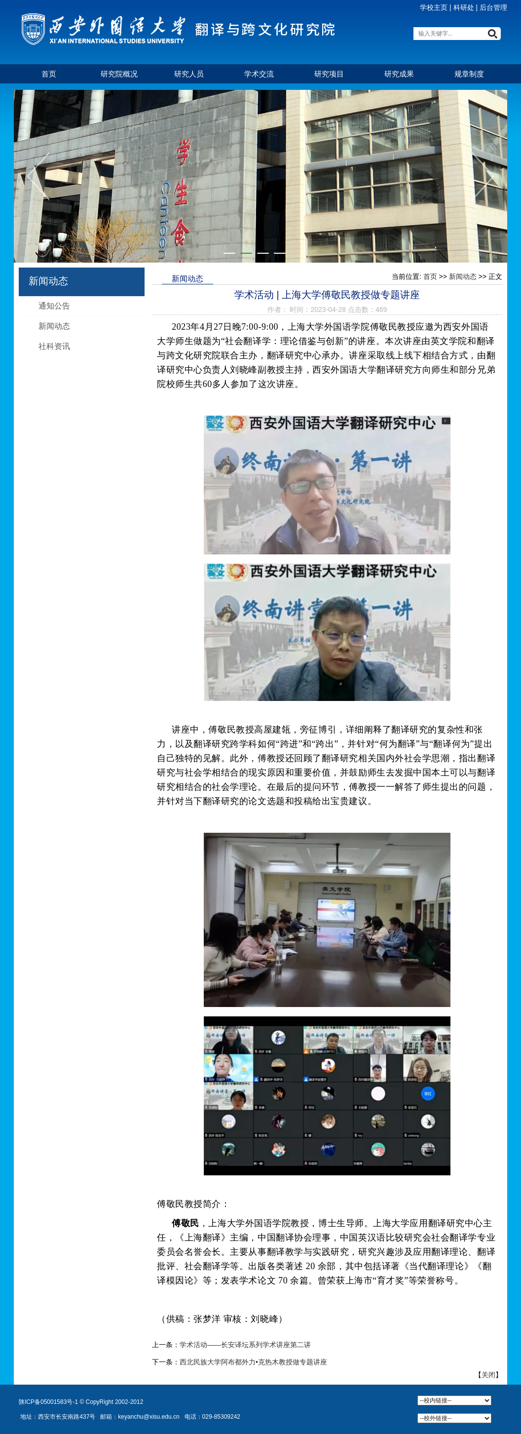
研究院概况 (119, 74)
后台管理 (493, 7)
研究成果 (399, 74)
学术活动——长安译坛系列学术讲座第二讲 (245, 1345)
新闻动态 (54, 326)
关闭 (488, 1375)
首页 (48, 74)
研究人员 (189, 74)
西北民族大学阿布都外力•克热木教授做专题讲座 (253, 1362)
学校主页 (433, 7)
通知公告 (54, 306)
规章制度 (469, 74)
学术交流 (259, 74)
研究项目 (329, 74)
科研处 (463, 7)
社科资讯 (54, 346)
